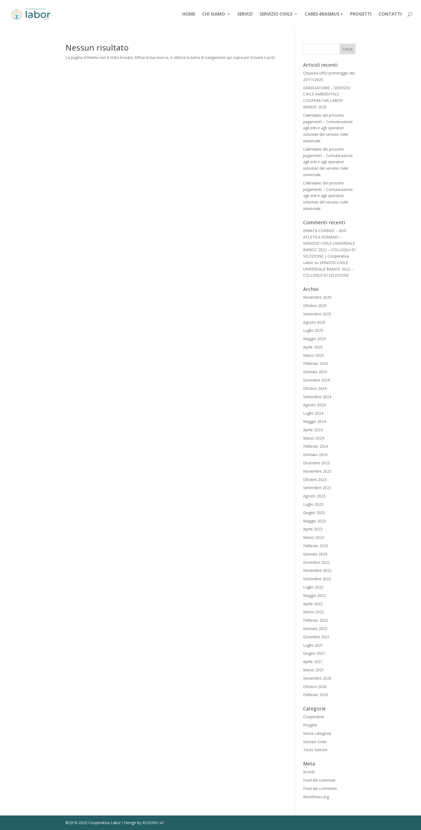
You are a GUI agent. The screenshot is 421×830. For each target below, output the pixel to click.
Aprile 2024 (312, 429)
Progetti (361, 14)
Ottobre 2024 (314, 388)
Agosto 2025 (314, 322)
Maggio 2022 (314, 595)
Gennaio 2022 (315, 628)
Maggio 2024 (314, 421)
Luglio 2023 (313, 504)
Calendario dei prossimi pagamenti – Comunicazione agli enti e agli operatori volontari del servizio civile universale (328, 128)
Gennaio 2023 (315, 554)
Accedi (308, 771)
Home (188, 14)
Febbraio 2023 (315, 545)
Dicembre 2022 (316, 562)
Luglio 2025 (313, 330)
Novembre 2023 (317, 471)
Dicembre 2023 (316, 462)
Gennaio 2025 (315, 371)
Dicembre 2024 (316, 380)
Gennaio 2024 (315, 454)
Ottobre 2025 (314, 305)
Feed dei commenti (320, 788)
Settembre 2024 (317, 396)
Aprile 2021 (312, 661)
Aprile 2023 (312, 529)
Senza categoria (317, 733)
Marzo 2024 (313, 438)
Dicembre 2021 (316, 636)
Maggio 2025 (314, 338)
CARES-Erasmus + (324, 14)
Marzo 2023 (313, 537)
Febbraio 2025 (315, 363)
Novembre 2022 (317, 570)
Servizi (245, 14)
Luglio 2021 (313, 645)
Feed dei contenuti (319, 780)
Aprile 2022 (312, 603)
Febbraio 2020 (315, 694)
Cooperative (313, 716)
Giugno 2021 (314, 653)
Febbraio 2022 (315, 620)
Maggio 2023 (314, 520)
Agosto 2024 (314, 404)
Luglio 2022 (313, 587)
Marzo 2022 (313, 611)
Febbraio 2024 (315, 446)
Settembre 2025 (317, 313)
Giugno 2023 (314, 512)
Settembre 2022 (317, 578)
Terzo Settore (315, 749)
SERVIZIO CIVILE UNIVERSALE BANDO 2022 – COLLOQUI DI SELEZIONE (328, 269)
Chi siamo (213, 14)
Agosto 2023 (314, 495)
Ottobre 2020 (314, 686)
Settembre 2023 (317, 487)
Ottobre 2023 (314, 479)
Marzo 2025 (313, 355)
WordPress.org (316, 796)
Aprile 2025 (312, 347)
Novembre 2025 (317, 297)
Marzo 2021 (313, 669)
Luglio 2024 (313, 413)
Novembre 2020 (317, 678)
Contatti (390, 14)
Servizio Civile (276, 14)
